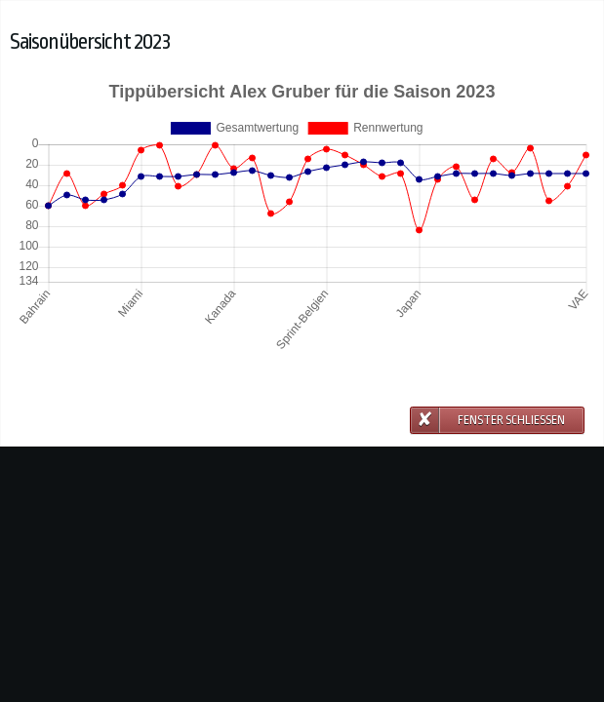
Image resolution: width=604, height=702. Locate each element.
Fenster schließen (511, 420)
